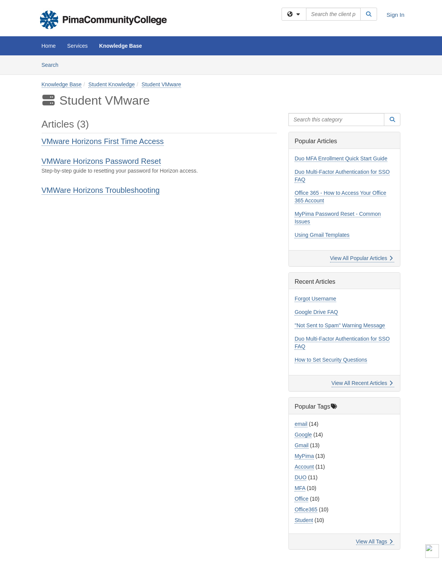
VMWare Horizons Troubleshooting (101, 190)
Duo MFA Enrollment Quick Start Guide (341, 158)
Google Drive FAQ (316, 312)
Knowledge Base (120, 46)
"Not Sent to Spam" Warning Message (340, 325)
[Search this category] (336, 119)
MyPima (304, 456)
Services (77, 46)
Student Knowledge (111, 84)
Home (49, 46)
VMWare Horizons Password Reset (101, 161)
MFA (300, 488)
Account (304, 467)
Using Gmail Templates (322, 235)
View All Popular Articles (361, 258)
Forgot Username (315, 299)
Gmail (302, 445)
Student (304, 520)
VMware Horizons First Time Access (103, 141)
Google (303, 435)
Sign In (396, 14)
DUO (300, 477)
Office (301, 499)
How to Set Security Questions (331, 360)
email (301, 424)
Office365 (306, 509)
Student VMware (161, 84)
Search (53, 64)
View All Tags (374, 541)
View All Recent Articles (362, 383)
